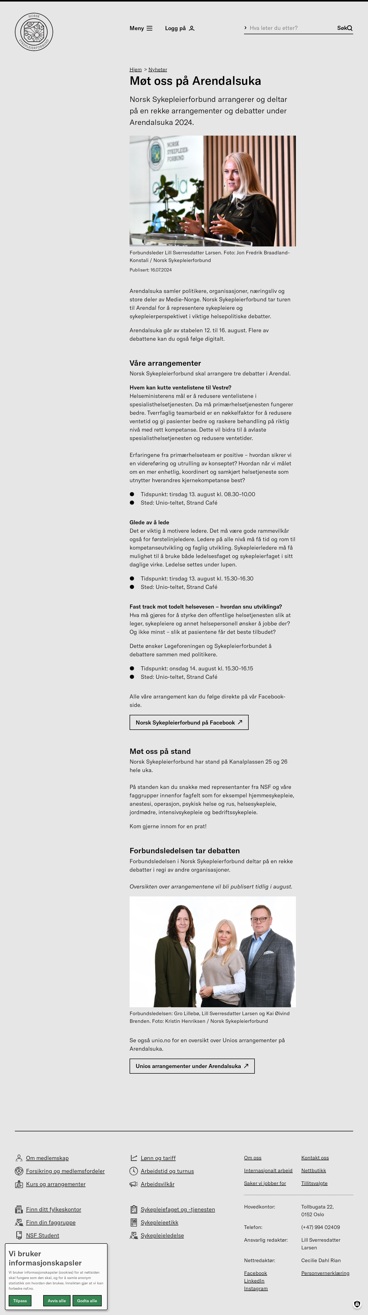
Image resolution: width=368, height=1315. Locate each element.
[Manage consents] (357, 1304)
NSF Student (42, 1235)
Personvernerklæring (325, 1273)
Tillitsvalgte (314, 1183)
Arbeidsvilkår (158, 1184)
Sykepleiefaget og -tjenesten (178, 1209)
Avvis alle (57, 1300)
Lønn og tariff (158, 1158)
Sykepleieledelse (162, 1235)
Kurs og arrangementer (56, 1184)
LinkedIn (254, 1280)
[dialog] (56, 1276)
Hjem (136, 69)
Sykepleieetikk (159, 1222)
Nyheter (157, 69)
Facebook (255, 1273)
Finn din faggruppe (51, 1222)
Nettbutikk (313, 1170)
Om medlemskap (47, 1158)
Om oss (252, 1157)
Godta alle (87, 1300)
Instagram (256, 1288)
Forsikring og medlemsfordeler (65, 1171)
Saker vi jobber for (265, 1183)
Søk (345, 27)
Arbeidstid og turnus (167, 1171)
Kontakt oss (315, 1157)
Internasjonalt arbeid (268, 1170)
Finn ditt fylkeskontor (53, 1209)
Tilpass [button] (20, 1300)
